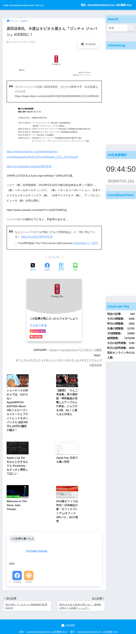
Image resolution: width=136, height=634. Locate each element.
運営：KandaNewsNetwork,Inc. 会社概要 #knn (106, 4)
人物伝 (98, 348)
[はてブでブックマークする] (61, 266)
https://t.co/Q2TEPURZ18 (36, 236)
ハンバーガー (58, 359)
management (69, 348)
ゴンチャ (41, 359)
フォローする (38, 324)
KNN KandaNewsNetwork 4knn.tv (34, 5)
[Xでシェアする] (33, 266)
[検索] (131, 28)
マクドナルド (92, 359)
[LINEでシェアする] (75, 266)
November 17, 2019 (85, 242)
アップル (26, 359)
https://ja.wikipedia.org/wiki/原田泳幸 (28, 166)
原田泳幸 (97, 363)
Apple (55, 348)
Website (28, 574)
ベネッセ (75, 359)
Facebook (17, 574)
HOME (68, 618)
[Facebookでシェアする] (47, 266)
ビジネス (86, 348)
